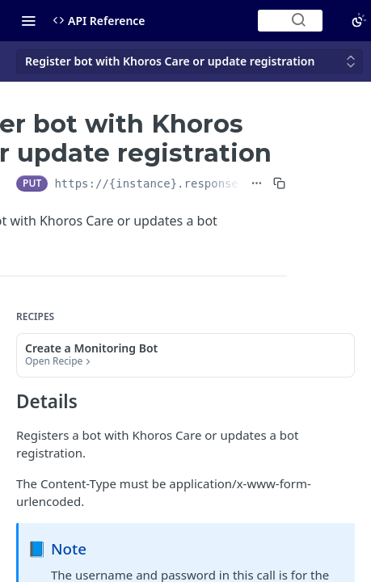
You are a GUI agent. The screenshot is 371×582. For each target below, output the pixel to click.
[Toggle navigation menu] (28, 20)
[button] (185, 355)
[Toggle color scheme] (359, 20)
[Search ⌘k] (290, 21)
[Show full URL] (256, 183)
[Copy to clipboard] (279, 183)
